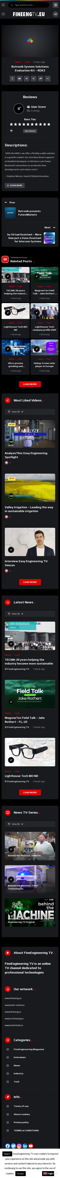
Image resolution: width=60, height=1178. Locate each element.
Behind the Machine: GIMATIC (24, 855)
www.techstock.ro (14, 1025)
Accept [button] (20, 1173)
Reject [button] (7, 1154)
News (18, 62)
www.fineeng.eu (13, 998)
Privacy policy (21, 1122)
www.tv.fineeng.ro (14, 1018)
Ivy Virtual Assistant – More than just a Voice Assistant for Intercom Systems (24, 238)
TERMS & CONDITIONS (26, 1130)
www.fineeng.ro (13, 1012)
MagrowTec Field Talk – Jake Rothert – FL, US (44, 293)
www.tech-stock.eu (14, 1005)
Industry (18, 1073)
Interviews (20, 1057)
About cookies (22, 1114)
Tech (27, 62)
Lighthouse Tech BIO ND (21, 776)
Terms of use (21, 1106)
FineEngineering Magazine (29, 1049)
